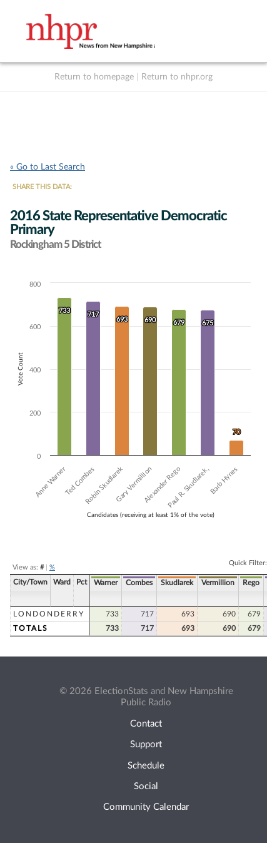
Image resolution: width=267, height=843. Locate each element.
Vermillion (217, 582)
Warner (106, 582)
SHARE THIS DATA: (42, 186)
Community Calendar (146, 807)
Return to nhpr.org (177, 77)
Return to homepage (94, 77)
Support (146, 744)
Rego (251, 582)
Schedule (146, 765)
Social (146, 786)
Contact (146, 723)
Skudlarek (177, 582)
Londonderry (48, 614)
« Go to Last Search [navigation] (47, 167)
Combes (139, 582)
